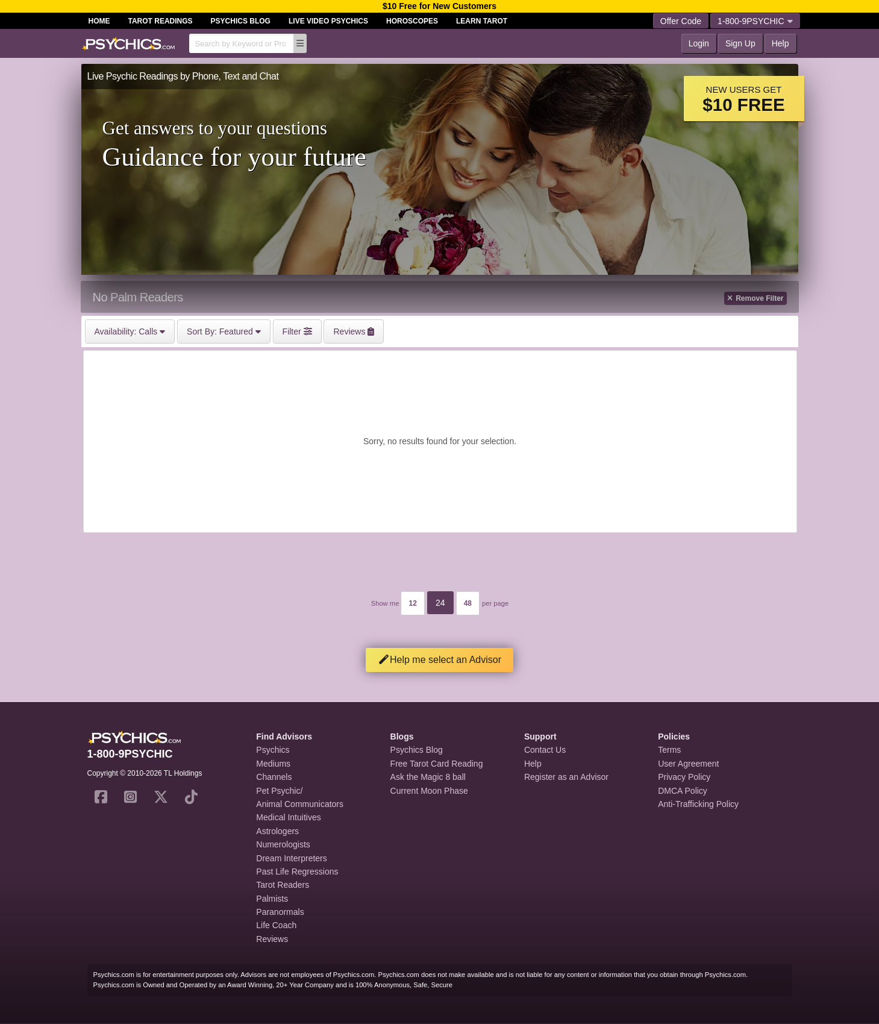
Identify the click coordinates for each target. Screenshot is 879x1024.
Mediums (273, 763)
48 (468, 603)
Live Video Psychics (328, 21)
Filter (297, 331)
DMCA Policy (682, 791)
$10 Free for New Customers (439, 6)
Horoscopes (412, 21)
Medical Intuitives (288, 817)
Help (780, 43)
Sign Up (740, 43)
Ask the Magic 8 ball (428, 777)
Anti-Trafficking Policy (698, 804)
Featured (224, 331)
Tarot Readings (160, 21)
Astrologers (277, 831)
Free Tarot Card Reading (436, 763)
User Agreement (688, 763)
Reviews (272, 939)
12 (412, 603)
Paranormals (280, 912)
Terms (669, 750)
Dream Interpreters (291, 858)
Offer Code (680, 21)
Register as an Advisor (566, 777)
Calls (130, 331)
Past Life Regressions (297, 871)
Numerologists (283, 844)
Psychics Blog (241, 21)
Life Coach (276, 925)
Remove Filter (755, 298)
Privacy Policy (684, 777)
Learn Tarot (481, 21)
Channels (274, 777)
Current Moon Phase (429, 791)
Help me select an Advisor (439, 660)
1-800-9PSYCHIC (755, 21)
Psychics (272, 750)
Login (699, 43)
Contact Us (545, 750)
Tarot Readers (282, 885)
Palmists (272, 898)
